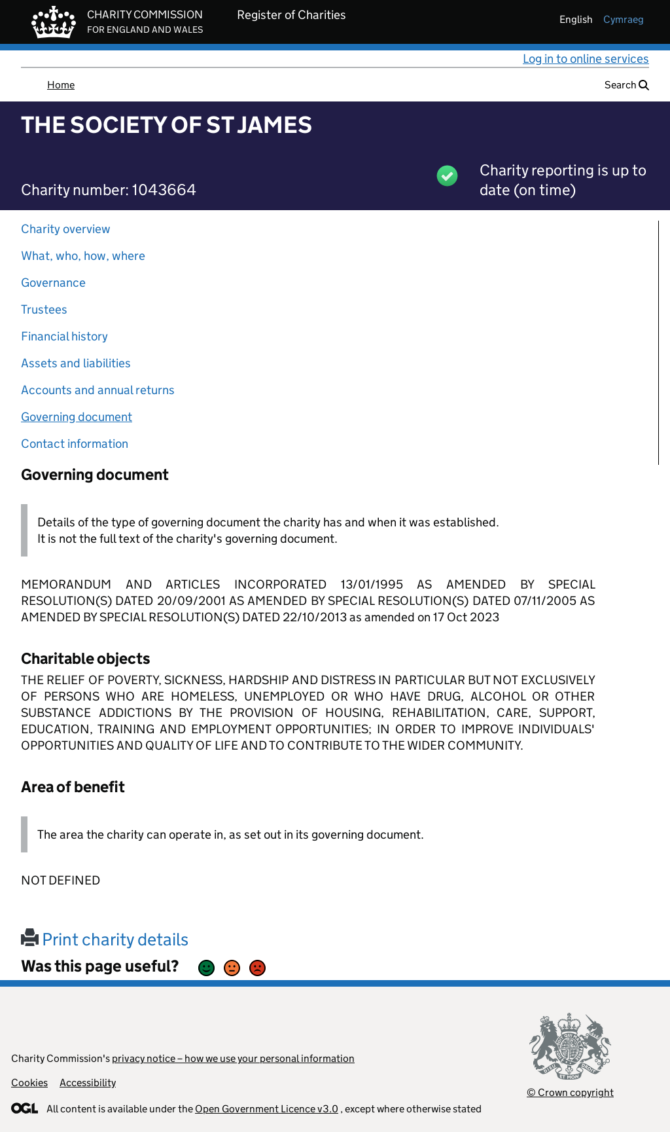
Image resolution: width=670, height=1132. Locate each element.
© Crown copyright (570, 1092)
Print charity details (104, 939)
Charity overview (66, 228)
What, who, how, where (83, 255)
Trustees (44, 309)
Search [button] (627, 85)
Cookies (29, 1082)
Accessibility (88, 1082)
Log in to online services (586, 58)
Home (61, 85)
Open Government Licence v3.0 (266, 1109)
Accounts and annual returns (98, 389)
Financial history (64, 336)
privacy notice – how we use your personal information (233, 1058)
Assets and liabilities (76, 363)
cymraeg (623, 19)
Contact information (74, 443)
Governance (53, 282)
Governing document (76, 416)
